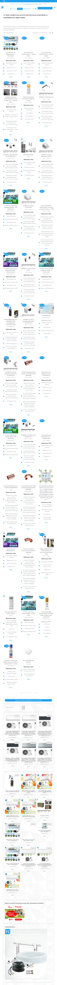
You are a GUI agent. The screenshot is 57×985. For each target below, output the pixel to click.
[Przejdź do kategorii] (23, 695)
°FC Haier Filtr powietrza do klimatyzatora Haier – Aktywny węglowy (10, 258)
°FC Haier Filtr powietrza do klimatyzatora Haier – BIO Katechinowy (10, 207)
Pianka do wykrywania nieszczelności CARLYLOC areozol (28, 98)
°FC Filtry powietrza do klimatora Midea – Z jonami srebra (28, 601)
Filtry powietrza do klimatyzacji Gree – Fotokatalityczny (46, 361)
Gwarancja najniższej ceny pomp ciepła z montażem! (31, 3)
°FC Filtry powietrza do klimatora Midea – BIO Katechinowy (10, 424)
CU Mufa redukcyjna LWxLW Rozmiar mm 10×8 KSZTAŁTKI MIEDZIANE (28, 361)
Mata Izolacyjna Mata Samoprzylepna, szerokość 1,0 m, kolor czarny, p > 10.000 (46, 193)
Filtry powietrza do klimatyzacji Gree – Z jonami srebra (28, 54)
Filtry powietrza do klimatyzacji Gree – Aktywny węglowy (46, 54)
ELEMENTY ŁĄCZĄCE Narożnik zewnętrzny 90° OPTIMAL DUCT (28, 309)
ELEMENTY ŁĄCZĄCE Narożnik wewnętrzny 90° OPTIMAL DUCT (10, 361)
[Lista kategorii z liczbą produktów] (13, 695)
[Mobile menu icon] (55, 7)
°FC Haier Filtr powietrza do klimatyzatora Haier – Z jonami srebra (46, 258)
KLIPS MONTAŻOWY (28, 154)
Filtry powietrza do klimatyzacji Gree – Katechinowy (10, 54)
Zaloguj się (13, 8)
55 (35, 680)
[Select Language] (48, 3)
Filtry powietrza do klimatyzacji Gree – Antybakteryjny (46, 424)
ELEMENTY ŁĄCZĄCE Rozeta (46, 97)
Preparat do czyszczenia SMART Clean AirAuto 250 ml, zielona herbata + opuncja (10, 650)
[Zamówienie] (10, 33)
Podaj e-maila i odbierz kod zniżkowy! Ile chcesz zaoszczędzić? (28, 688)
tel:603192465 (28, 8)
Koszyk (34, 8)
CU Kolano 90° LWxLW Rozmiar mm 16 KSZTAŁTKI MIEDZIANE (28, 538)
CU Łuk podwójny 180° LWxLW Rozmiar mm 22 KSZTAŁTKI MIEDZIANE (28, 475)
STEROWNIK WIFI (46, 303)
